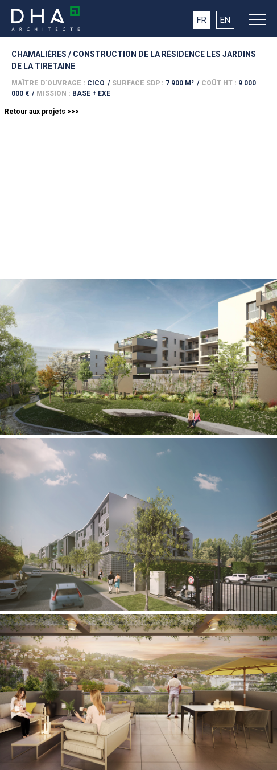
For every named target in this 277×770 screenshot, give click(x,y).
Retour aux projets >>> (42, 112)
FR (201, 20)
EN (225, 20)
